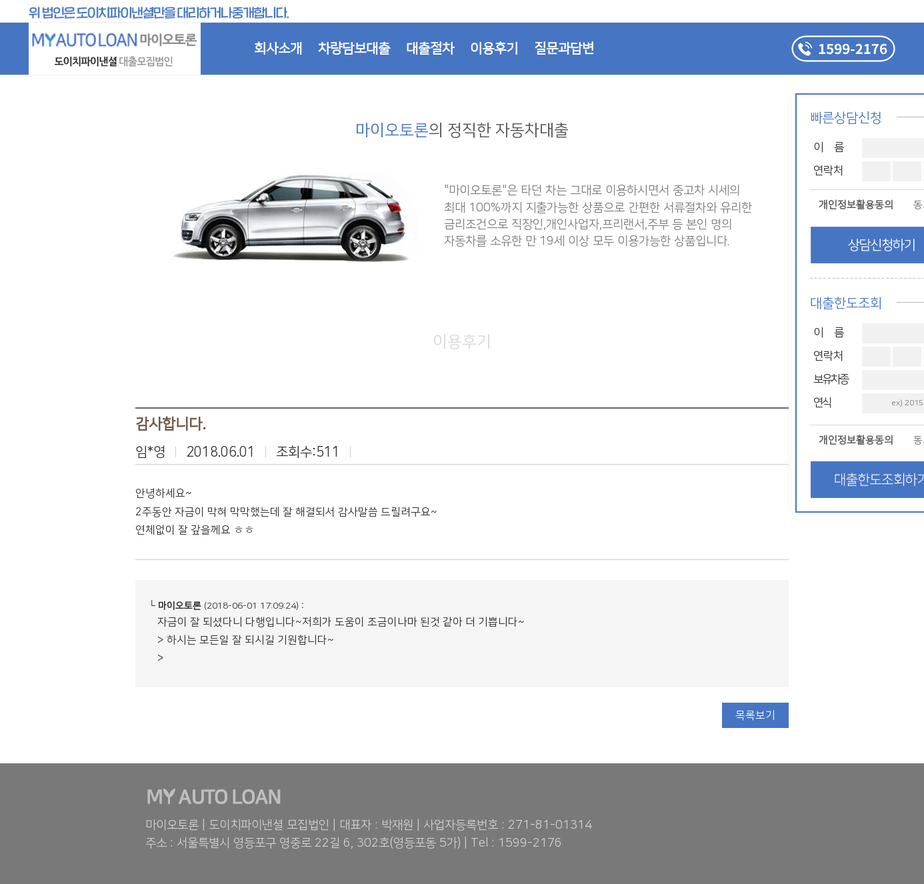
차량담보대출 (354, 48)
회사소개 (278, 48)
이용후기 (494, 48)
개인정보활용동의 (856, 205)
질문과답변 (564, 48)
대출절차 (430, 48)
